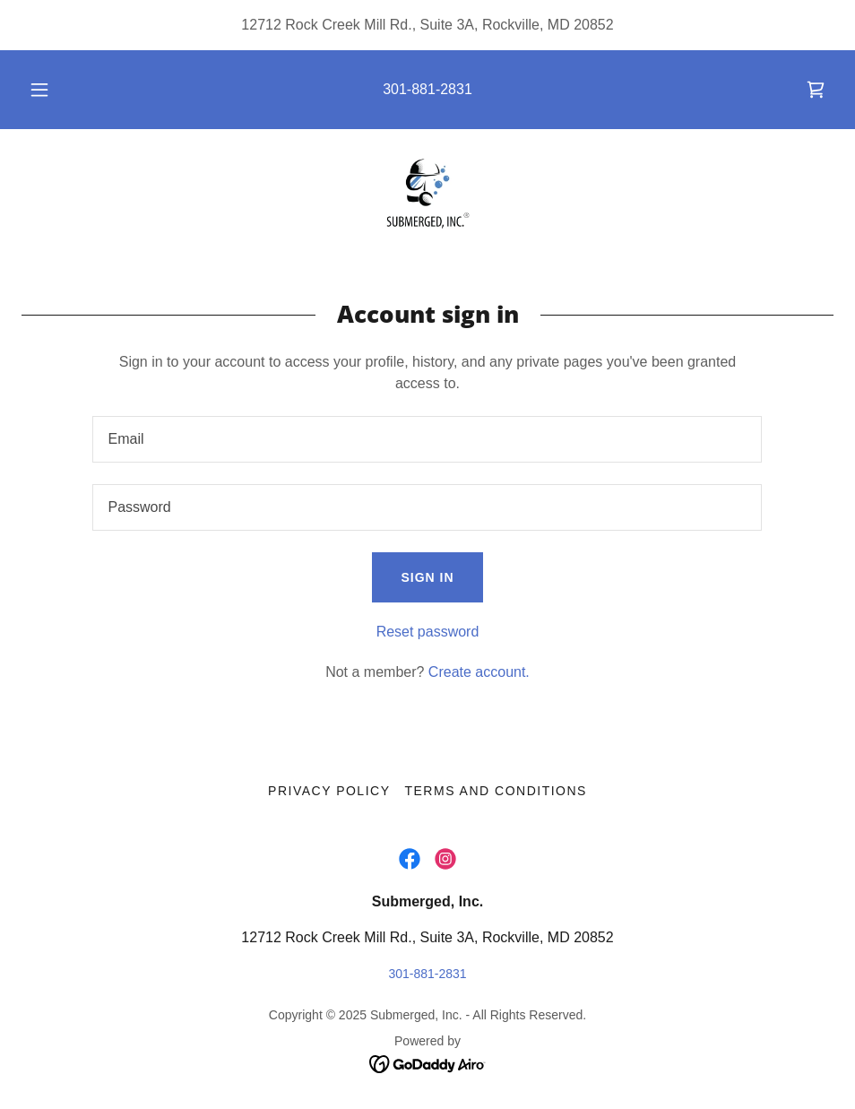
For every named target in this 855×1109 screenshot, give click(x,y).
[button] (58, 90)
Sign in (427, 577)
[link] (815, 90)
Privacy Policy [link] (329, 791)
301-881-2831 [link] (427, 89)
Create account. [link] (479, 672)
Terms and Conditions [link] (495, 791)
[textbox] (427, 439)
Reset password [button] (427, 631)
